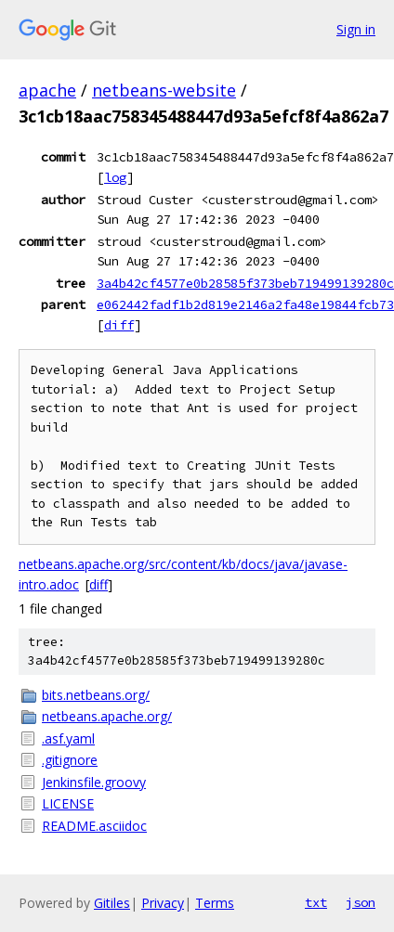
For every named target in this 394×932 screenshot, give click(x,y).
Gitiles (112, 903)
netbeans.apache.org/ (107, 716)
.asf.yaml (68, 738)
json (360, 902)
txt (316, 902)
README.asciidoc (94, 826)
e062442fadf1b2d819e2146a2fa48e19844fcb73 (245, 304)
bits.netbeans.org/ (96, 695)
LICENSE (68, 803)
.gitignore (70, 760)
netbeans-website (164, 90)
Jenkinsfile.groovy (94, 782)
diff (119, 325)
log (115, 177)
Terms (214, 903)
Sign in (355, 29)
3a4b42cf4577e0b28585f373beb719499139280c (245, 283)
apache (47, 90)
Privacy (162, 903)
